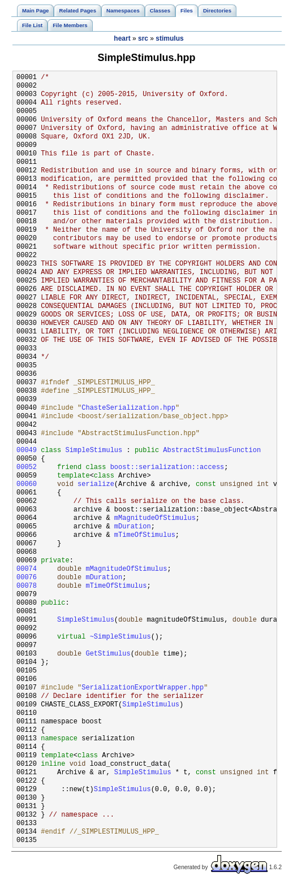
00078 (26, 586)
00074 (26, 569)
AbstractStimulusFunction (212, 450)
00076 (26, 578)
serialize (95, 484)
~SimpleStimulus (120, 637)
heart (122, 38)
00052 (26, 467)
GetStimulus (107, 654)
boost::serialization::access (167, 467)
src (143, 38)
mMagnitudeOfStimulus (155, 518)
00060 (26, 484)
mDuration (132, 527)
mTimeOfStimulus (144, 535)
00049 (26, 450)
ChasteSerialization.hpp (128, 408)
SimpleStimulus (93, 450)
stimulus (169, 38)
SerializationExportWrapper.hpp (142, 688)
